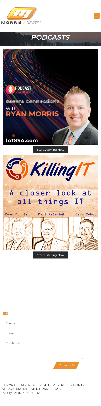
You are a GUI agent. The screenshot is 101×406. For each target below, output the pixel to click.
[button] (97, 16)
